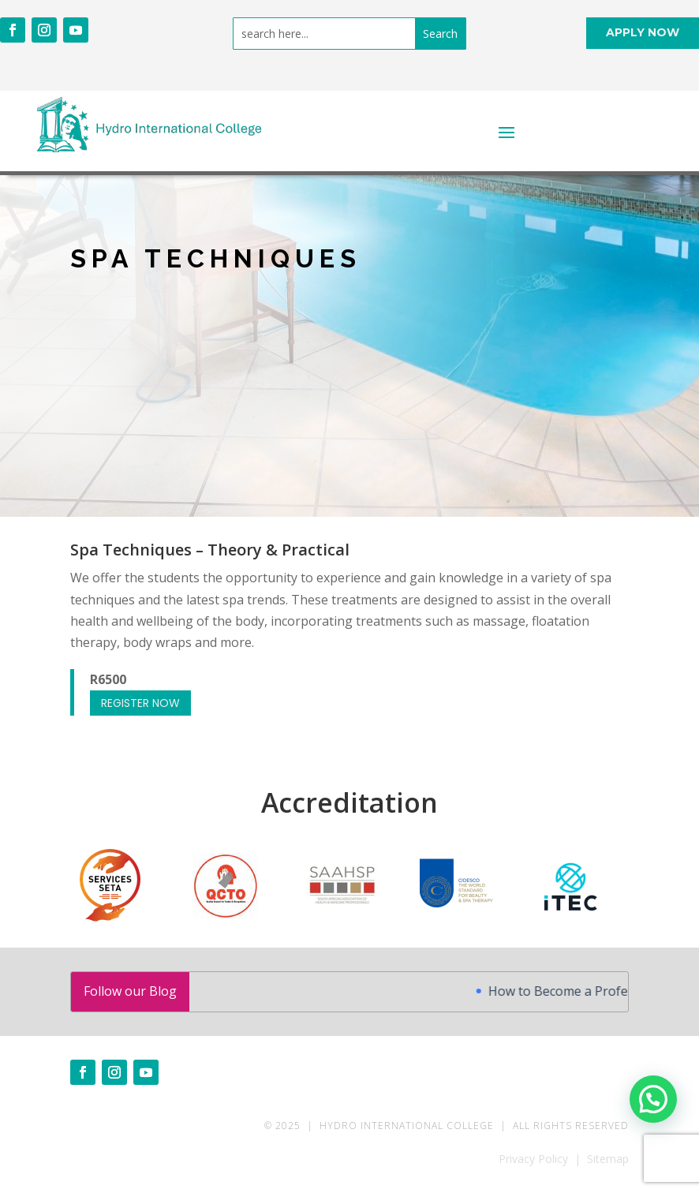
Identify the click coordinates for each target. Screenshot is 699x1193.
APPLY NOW (642, 32)
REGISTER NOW (140, 703)
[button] (653, 1099)
